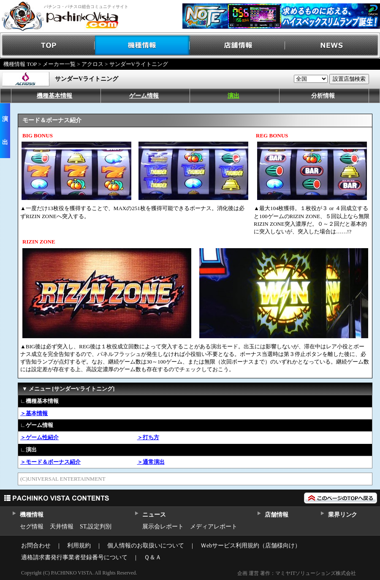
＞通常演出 (151, 462)
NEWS (332, 45)
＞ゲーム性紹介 (39, 437)
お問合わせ (36, 545)
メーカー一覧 (59, 64)
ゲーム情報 (144, 96)
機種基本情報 (54, 96)
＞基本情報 (34, 413)
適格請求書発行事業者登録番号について (74, 557)
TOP (47, 45)
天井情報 (61, 526)
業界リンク (342, 515)
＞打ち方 (148, 437)
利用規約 (79, 545)
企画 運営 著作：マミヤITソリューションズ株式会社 (296, 573)
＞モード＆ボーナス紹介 (50, 462)
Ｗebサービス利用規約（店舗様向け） (251, 545)
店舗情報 (237, 45)
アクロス (92, 64)
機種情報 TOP (20, 64)
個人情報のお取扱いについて (145, 545)
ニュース (154, 515)
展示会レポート (163, 526)
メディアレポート (213, 526)
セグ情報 (31, 526)
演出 (233, 96)
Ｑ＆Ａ (152, 557)
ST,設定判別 (95, 526)
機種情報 (142, 45)
